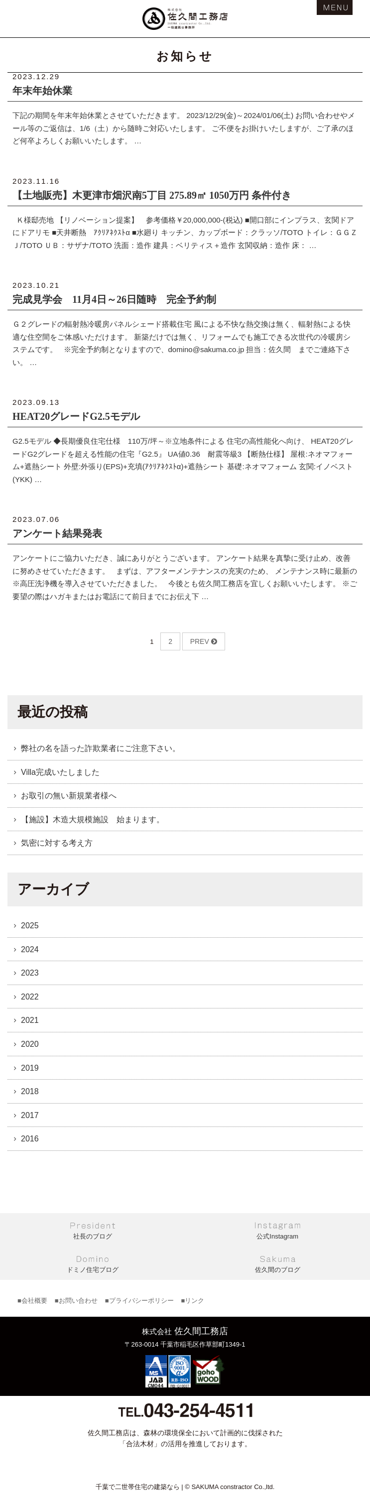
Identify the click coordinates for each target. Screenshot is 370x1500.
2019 (30, 1068)
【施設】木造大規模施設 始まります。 (92, 819)
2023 (30, 973)
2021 (30, 1020)
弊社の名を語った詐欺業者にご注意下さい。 (100, 748)
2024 (30, 949)
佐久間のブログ (277, 1269)
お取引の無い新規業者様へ (69, 795)
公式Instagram (277, 1236)
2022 (30, 997)
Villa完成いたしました (60, 772)
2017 (30, 1115)
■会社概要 (32, 1300)
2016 (30, 1138)
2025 (30, 925)
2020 (30, 1044)
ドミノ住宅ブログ (93, 1269)
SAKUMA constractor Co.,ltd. (232, 1487)
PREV (203, 641)
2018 (30, 1091)
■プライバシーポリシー (139, 1300)
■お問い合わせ (76, 1300)
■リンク (193, 1300)
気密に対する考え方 (57, 843)
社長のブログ (92, 1236)
